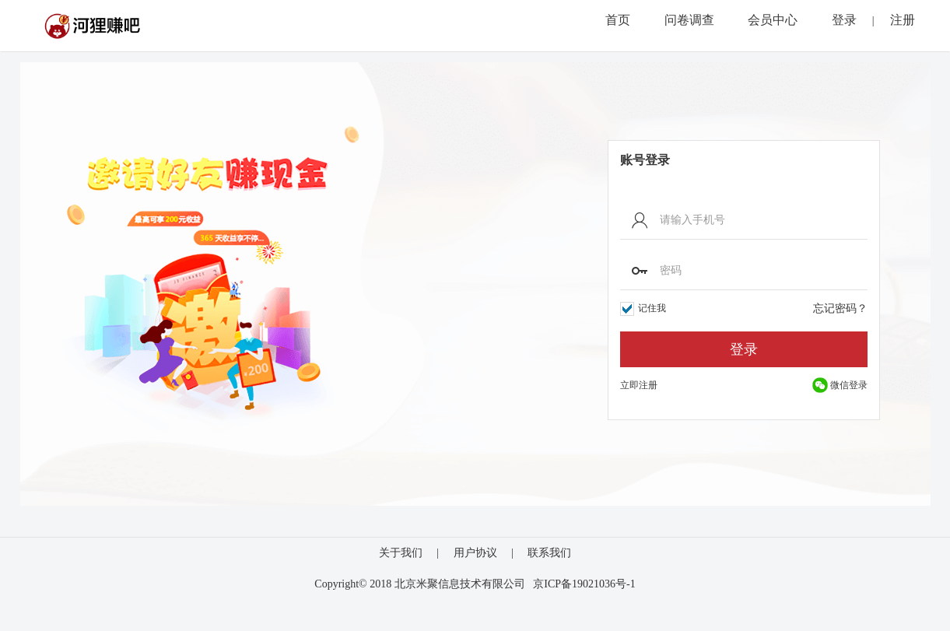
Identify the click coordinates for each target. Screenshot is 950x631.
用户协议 (475, 553)
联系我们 (549, 553)
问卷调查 (689, 19)
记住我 (643, 309)
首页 (617, 19)
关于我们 (400, 553)
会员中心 (773, 19)
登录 (844, 19)
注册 (902, 19)
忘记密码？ (840, 308)
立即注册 (638, 385)
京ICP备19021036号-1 (584, 584)
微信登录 (840, 385)
